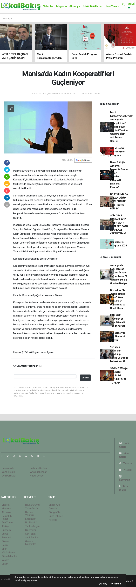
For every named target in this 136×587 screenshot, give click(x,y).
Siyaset (6, 541)
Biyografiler (55, 512)
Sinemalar (30, 530)
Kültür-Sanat (8, 552)
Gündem (6, 530)
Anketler (53, 508)
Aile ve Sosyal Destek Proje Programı (117, 152)
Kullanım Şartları (38, 468)
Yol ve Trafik (31, 508)
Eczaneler (30, 518)
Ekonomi (6, 537)
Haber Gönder (37, 475)
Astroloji (53, 519)
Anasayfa (8, 18)
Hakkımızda (8, 468)
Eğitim (5, 563)
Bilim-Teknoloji (9, 556)
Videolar (48, 6)
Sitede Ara (54, 504)
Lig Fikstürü (31, 522)
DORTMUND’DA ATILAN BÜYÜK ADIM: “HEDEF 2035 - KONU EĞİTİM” (119, 201)
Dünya (5, 533)
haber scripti (6, 583)
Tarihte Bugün (32, 526)
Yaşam (5, 560)
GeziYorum (112, 6)
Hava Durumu (32, 504)
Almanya (74, 6)
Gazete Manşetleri (30, 542)
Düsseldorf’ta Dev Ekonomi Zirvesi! (118, 336)
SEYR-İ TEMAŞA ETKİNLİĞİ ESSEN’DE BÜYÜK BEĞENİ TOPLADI (119, 375)
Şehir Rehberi (32, 537)
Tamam (116, 583)
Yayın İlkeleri (8, 472)
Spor (4, 548)
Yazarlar (126, 463)
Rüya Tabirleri (56, 516)
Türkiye (5, 526)
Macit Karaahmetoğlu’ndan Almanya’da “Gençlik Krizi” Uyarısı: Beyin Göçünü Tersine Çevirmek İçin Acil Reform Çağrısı (121, 126)
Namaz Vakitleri (29, 513)
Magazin (61, 6)
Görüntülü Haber (93, 6)
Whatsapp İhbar (38, 472)
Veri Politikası (9, 475)
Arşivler (125, 469)
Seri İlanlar (30, 533)
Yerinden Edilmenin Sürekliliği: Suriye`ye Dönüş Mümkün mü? (119, 354)
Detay (103, 583)
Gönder (85, 377)
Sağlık (5, 545)
